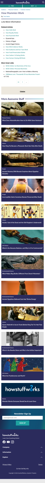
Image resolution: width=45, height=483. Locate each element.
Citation (22, 91)
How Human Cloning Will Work (15, 58)
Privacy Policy (7, 464)
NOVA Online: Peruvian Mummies (16, 69)
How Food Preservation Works (15, 52)
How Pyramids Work (12, 35)
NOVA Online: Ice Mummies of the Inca (18, 66)
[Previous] (19, 82)
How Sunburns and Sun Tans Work (17, 50)
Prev (11, 6)
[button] (22, 447)
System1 (29, 473)
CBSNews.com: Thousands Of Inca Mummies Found (22, 74)
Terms (40, 464)
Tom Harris (6, 16)
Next (34, 6)
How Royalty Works (12, 33)
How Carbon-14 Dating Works (15, 55)
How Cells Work (11, 30)
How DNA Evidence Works (14, 47)
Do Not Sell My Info (22, 469)
